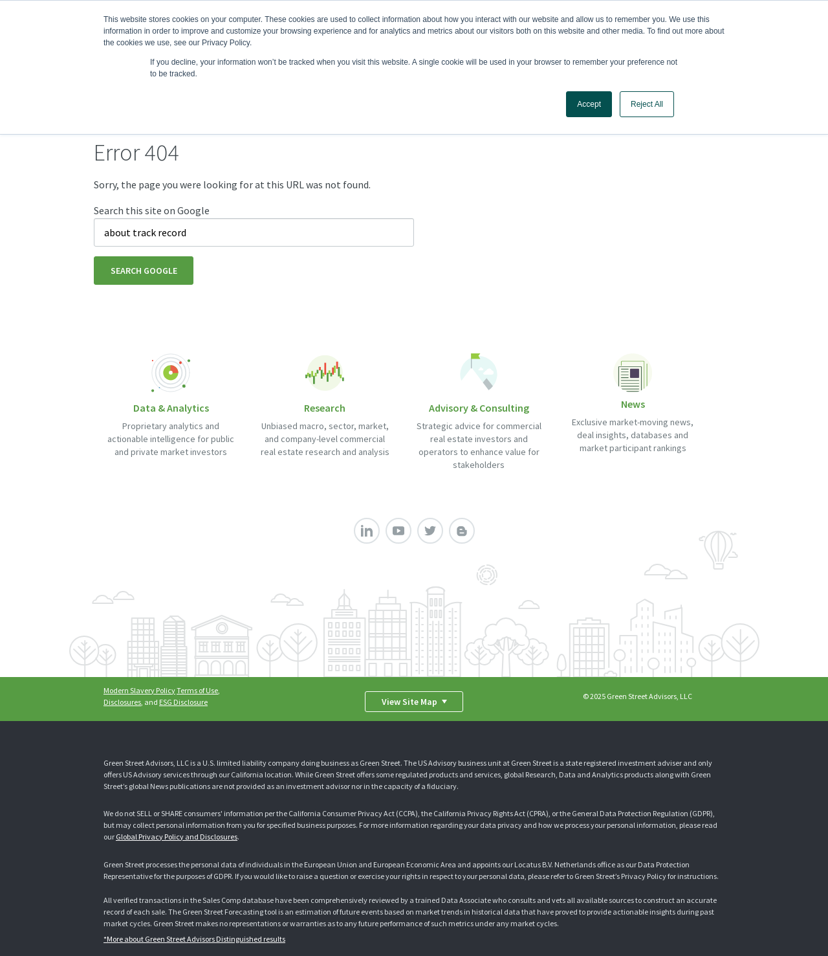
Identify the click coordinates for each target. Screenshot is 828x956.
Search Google (144, 270)
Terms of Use (197, 690)
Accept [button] (589, 104)
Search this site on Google (152, 210)
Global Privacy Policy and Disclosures (176, 836)
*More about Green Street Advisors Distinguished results (194, 939)
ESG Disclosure (183, 702)
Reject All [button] (647, 104)
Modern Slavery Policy (139, 690)
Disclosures (122, 702)
